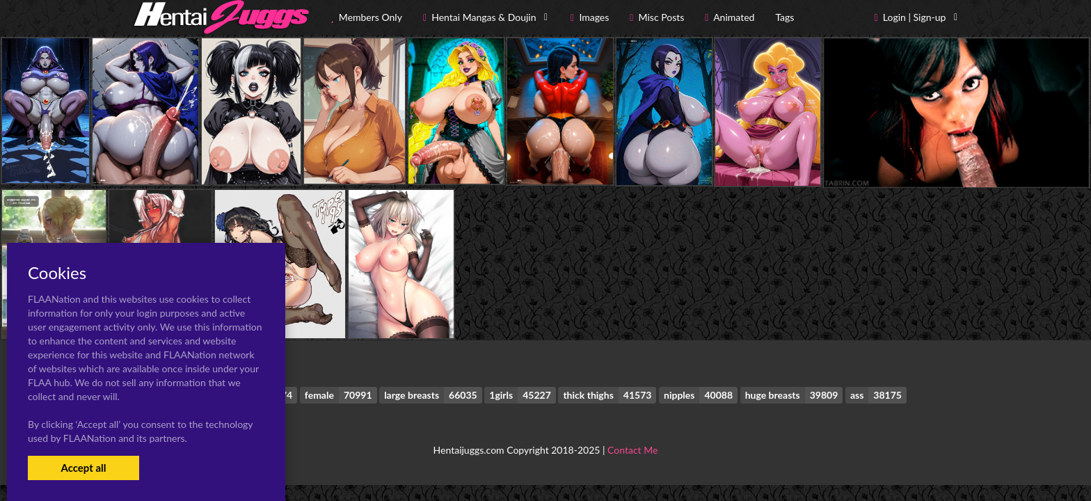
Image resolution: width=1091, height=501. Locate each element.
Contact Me (632, 450)
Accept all (83, 467)
